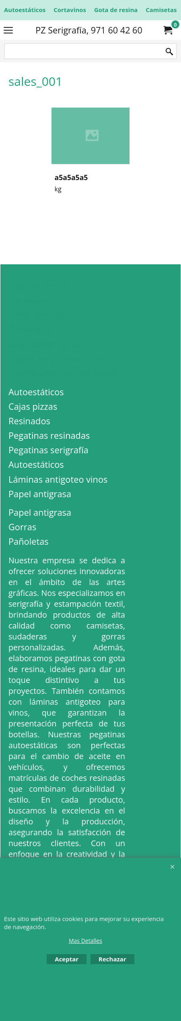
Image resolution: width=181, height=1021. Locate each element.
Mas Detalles (85, 940)
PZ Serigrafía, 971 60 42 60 (88, 30)
